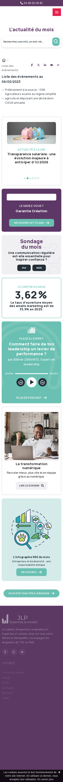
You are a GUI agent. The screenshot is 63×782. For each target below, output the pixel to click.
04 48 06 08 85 (31, 3)
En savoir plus (45, 779)
